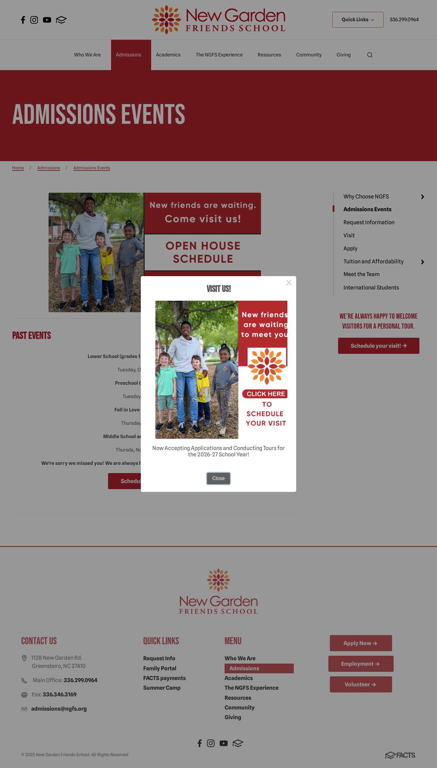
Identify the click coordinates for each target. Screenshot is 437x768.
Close (218, 478)
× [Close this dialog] (289, 283)
